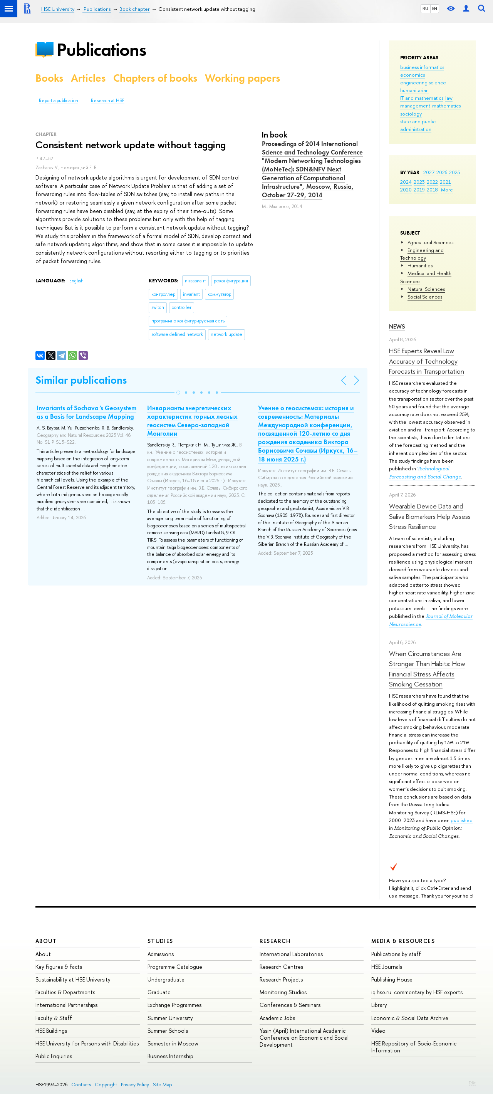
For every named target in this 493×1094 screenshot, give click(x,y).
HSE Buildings (51, 1030)
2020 (406, 189)
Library (379, 1004)
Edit (472, 1083)
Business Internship (170, 1056)
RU (425, 8)
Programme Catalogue (175, 966)
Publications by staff (396, 954)
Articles (88, 78)
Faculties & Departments (65, 992)
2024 (406, 181)
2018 (432, 189)
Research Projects (281, 979)
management (415, 105)
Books (49, 78)
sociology (411, 113)
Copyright (106, 1084)
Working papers (242, 78)
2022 (432, 181)
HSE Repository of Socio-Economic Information (413, 1047)
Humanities (420, 265)
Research (275, 941)
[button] (178, 392)
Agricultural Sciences (430, 242)
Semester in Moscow (173, 1043)
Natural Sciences (426, 288)
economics (412, 74)
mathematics (446, 105)
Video (378, 1030)
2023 (419, 181)
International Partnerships (66, 1004)
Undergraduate (166, 979)
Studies (160, 941)
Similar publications (81, 380)
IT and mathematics (421, 97)
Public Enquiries (53, 1056)
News (397, 326)
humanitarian (414, 90)
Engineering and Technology (422, 254)
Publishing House (392, 979)
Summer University (170, 1018)
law (449, 97)
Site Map (162, 1084)
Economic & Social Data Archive (409, 1018)
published (462, 820)
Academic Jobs (277, 1018)
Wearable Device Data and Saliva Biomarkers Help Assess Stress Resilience (430, 516)
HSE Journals (386, 966)
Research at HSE (107, 100)
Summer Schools (168, 1030)
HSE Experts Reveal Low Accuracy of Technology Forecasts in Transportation (426, 361)
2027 (428, 172)
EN (434, 8)
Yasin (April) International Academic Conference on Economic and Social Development (304, 1037)
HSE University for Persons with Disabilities (87, 1043)
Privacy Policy (135, 1084)
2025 (454, 172)
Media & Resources (403, 941)
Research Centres (281, 966)
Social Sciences (424, 296)
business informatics (422, 67)
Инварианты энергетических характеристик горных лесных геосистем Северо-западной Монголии (192, 421)
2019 (419, 189)
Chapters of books (155, 78)
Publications (101, 49)
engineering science (423, 82)
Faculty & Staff (53, 1018)
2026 (441, 172)
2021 (445, 181)
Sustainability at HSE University (73, 979)
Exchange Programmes (174, 1004)
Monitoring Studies (283, 992)
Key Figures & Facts (58, 966)
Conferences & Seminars (290, 1004)
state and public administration (418, 125)
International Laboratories (291, 954)
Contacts (81, 1084)
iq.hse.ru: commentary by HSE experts (417, 992)
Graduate (159, 992)
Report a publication (58, 100)
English (76, 281)
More (447, 189)
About (46, 941)
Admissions (161, 954)
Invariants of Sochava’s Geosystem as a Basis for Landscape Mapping (86, 412)
